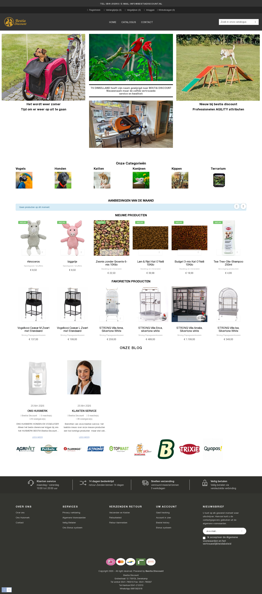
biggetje (72, 261)
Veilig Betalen (69, 522)
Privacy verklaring (71, 512)
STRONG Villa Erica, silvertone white (150, 329)
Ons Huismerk (37, 410)
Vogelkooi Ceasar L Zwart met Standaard (72, 329)
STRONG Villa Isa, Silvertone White (228, 329)
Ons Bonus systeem (72, 527)
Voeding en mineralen (111, 269)
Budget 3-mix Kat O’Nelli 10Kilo (189, 263)
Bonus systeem (163, 527)
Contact (20, 522)
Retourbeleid (115, 517)
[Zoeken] (239, 22)
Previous (237, 206)
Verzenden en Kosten (119, 512)
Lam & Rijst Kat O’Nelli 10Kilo (150, 263)
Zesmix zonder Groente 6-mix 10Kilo (111, 263)
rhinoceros (33, 261)
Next (243, 206)
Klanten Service (84, 410)
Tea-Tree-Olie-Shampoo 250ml (228, 263)
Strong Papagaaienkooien (33, 335)
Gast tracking (163, 512)
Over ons (20, 512)
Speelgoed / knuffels (33, 266)
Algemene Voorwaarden (74, 517)
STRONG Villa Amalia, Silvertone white (189, 329)
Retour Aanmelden (118, 522)
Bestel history (162, 522)
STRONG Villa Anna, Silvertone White (111, 329)
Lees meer (37, 437)
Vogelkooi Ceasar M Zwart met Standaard (33, 329)
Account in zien (163, 517)
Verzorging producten (228, 269)
